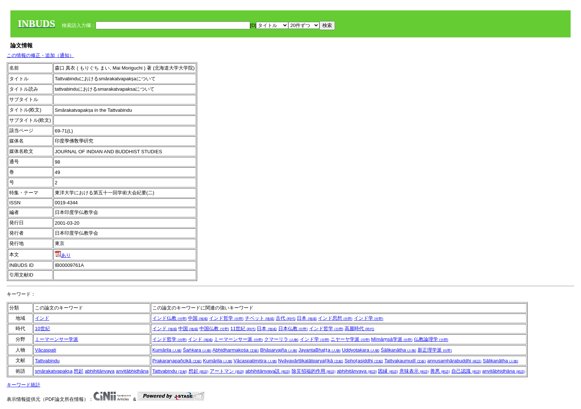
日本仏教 (293, 328)
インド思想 (335, 318)
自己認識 (466, 371)
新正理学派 (435, 350)
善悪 (440, 371)
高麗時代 (359, 328)
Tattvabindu (47, 360)
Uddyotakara (360, 350)
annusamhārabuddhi (454, 360)
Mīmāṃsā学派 (391, 339)
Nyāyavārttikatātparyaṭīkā (310, 360)
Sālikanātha (500, 360)
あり (63, 255)
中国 (198, 318)
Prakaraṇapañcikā (177, 360)
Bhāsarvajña (278, 350)
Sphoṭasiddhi (364, 360)
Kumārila (167, 350)
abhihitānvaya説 (267, 371)
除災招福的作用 (314, 371)
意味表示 (414, 371)
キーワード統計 (23, 385)
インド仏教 (169, 318)
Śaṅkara (197, 350)
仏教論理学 (431, 339)
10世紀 (42, 328)
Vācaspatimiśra (254, 360)
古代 (286, 318)
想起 (78, 371)
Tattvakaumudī (405, 360)
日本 (307, 318)
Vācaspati (45, 350)
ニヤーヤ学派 (350, 339)
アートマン (227, 371)
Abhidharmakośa (235, 350)
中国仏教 (214, 328)
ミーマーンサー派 (238, 339)
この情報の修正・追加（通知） (40, 55)
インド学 (369, 318)
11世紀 (243, 328)
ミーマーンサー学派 (56, 339)
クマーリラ (281, 339)
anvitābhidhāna (132, 371)
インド (42, 318)
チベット (260, 318)
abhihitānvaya (99, 371)
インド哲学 (226, 318)
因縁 (388, 371)
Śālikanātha (398, 350)
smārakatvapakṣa (53, 371)
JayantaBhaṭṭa (320, 350)
